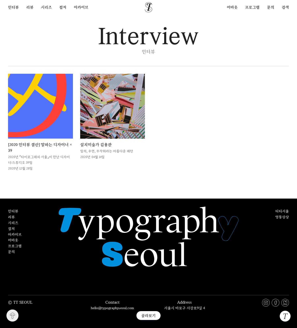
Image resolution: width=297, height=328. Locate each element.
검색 (285, 7)
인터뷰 (13, 7)
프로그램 (252, 7)
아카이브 (81, 7)
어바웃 (232, 7)
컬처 (63, 7)
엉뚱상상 (282, 217)
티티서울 (282, 211)
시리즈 (46, 7)
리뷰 (30, 7)
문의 (270, 7)
